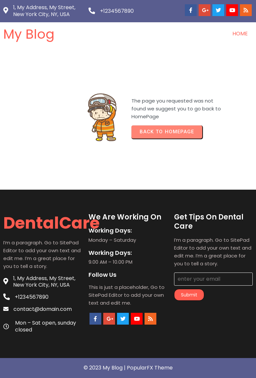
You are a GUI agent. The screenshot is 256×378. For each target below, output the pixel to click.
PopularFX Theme (150, 367)
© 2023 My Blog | (105, 367)
